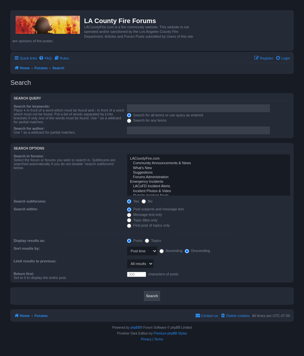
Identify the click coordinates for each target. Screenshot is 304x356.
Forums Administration (208, 177)
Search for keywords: (32, 106)
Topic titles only (142, 220)
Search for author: (29, 128)
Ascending (170, 251)
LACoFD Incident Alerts (208, 186)
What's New (208, 168)
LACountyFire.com (208, 158)
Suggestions (208, 172)
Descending (197, 251)
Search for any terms (146, 120)
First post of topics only (148, 225)
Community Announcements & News (208, 163)
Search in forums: (29, 156)
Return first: (24, 274)
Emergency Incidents (208, 181)
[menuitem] (45, 58)
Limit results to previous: (35, 261)
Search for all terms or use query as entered (165, 115)
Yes (133, 201)
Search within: (26, 209)
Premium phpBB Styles (170, 333)
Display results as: (29, 241)
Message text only (144, 215)
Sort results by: (27, 248)
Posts (134, 241)
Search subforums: (30, 201)
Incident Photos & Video (208, 191)
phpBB (135, 327)
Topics (153, 241)
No (147, 201)
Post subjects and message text (155, 209)
